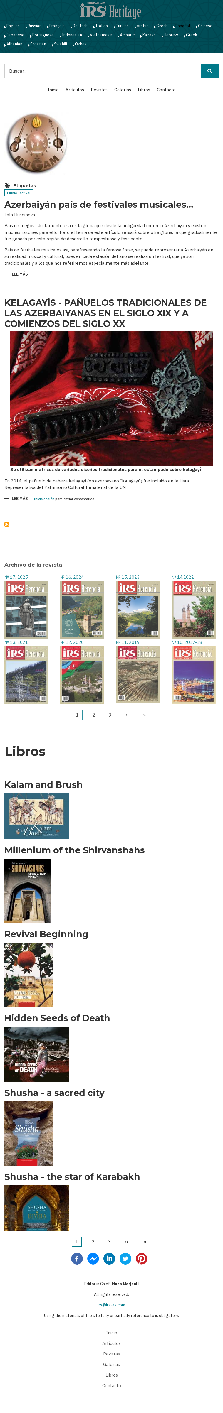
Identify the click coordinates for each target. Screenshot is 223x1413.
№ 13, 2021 (16, 642)
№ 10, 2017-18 (187, 642)
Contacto (166, 89)
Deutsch (80, 25)
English (13, 25)
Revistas (99, 89)
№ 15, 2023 (128, 577)
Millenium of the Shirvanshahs (74, 850)
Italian (101, 25)
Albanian (14, 44)
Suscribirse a (6, 524)
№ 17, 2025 (16, 577)
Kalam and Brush (43, 785)
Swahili (60, 44)
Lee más (20, 274)
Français (57, 25)
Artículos (75, 89)
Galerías (122, 89)
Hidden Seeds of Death (57, 1018)
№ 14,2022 (183, 577)
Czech (161, 25)
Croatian (38, 44)
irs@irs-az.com (111, 1305)
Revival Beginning (46, 934)
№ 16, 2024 (72, 577)
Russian (34, 25)
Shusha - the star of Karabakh (72, 1177)
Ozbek (81, 44)
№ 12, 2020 (72, 642)
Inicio (53, 89)
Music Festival (18, 192)
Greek (191, 35)
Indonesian (72, 35)
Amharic (127, 35)
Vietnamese (101, 35)
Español (182, 25)
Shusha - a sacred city (54, 1093)
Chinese (205, 25)
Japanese (15, 35)
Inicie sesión (44, 499)
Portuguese (43, 35)
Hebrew (171, 35)
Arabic (142, 25)
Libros (144, 89)
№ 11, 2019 (128, 642)
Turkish (122, 25)
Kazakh (149, 35)
